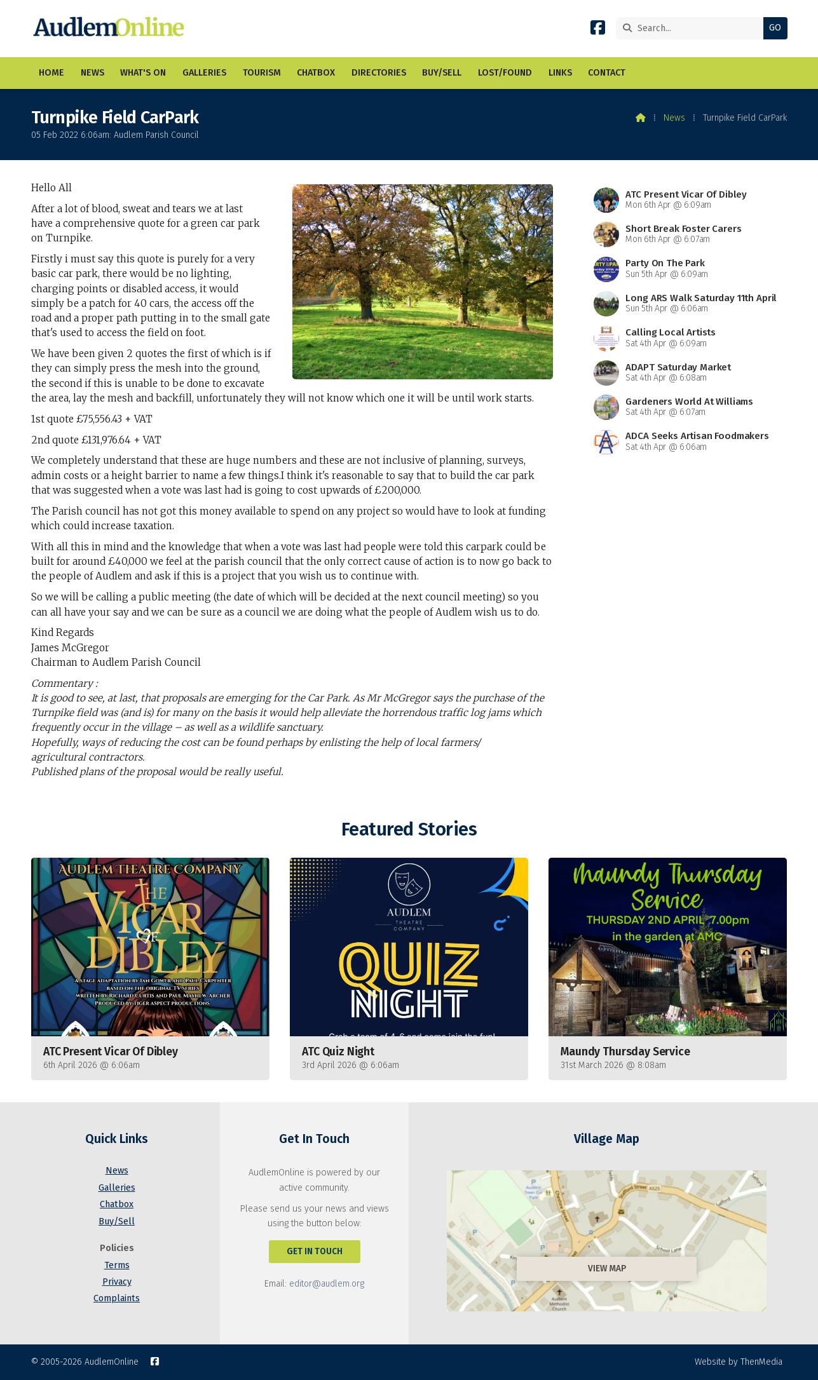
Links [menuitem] (560, 72)
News (674, 117)
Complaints (116, 1298)
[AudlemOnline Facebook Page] (597, 30)
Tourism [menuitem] (262, 72)
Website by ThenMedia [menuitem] (738, 1361)
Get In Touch (315, 1251)
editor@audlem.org (326, 1283)
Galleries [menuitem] (204, 72)
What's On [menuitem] (143, 72)
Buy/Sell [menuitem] (441, 72)
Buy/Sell (117, 1221)
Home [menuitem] (51, 72)
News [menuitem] (92, 72)
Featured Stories (409, 829)
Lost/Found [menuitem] (505, 72)
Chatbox (116, 1204)
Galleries (117, 1187)
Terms (117, 1265)
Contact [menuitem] (606, 72)
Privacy (117, 1281)
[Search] (693, 28)
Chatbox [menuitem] (316, 72)
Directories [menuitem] (378, 72)
